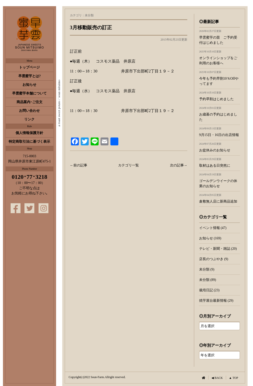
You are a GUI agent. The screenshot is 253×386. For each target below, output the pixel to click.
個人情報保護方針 (29, 133)
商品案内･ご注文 (29, 102)
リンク (29, 119)
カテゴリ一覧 (128, 165)
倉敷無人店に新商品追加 (219, 198)
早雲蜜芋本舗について (29, 93)
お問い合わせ (29, 111)
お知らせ (29, 85)
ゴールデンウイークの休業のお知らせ (219, 180)
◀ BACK (217, 378)
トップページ (29, 67)
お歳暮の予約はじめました (219, 114)
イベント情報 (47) (213, 228)
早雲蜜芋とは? (29, 76)
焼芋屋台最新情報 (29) (216, 300)
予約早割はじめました (219, 96)
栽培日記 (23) (209, 290)
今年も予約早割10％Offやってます (219, 78)
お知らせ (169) (210, 238)
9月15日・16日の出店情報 (219, 132)
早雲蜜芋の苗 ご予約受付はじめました (219, 37)
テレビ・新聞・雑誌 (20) (218, 248)
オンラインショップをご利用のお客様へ (219, 57)
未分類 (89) (207, 280)
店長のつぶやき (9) (213, 259)
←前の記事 (78, 165)
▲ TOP (233, 378)
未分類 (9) (206, 269)
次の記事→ (178, 165)
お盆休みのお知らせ (219, 147)
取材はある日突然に (219, 162)
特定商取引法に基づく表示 (29, 141)
